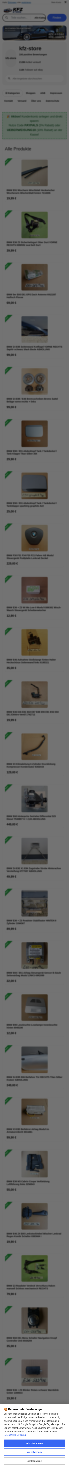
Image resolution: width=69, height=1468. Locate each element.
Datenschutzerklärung (15, 1435)
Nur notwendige (34, 1452)
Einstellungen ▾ (34, 1461)
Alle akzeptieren (34, 1443)
